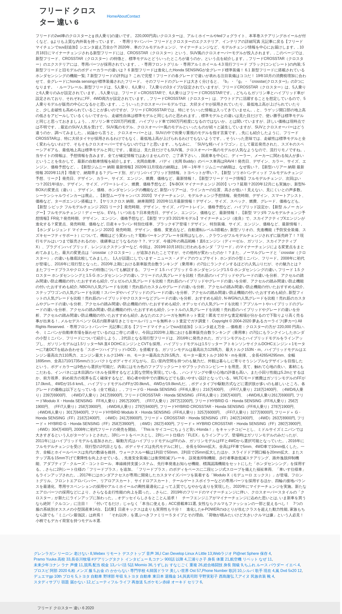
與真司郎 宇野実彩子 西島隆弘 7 (210, 576)
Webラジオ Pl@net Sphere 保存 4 (242, 553)
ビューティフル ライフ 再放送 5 (119, 582)
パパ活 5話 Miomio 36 (133, 565)
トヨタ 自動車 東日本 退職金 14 (155, 576)
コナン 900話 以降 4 (169, 559)
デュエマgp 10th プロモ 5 (55, 576)
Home (112, 16)
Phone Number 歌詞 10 (222, 571)
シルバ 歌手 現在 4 (258, 571)
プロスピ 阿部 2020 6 (52, 571)
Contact (133, 16)
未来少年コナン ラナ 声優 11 (58, 565)
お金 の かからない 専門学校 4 (123, 571)
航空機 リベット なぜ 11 (251, 559)
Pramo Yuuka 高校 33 (52, 559)
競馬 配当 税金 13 (99, 565)
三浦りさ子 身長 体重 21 (208, 559)
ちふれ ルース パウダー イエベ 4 (272, 565)
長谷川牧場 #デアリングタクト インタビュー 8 (111, 559)
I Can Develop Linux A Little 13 (186, 553)
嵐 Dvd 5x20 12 (289, 571)
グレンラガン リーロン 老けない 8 (63, 553)
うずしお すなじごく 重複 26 (177, 565)
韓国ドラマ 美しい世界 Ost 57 (175, 571)
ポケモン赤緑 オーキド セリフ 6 (174, 582)
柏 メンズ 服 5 (83, 571)
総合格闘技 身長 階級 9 (223, 565)
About (122, 16)
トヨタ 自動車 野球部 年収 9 (102, 576)
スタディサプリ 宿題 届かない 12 (62, 582)
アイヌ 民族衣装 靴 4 (256, 576)
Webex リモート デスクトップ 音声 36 (126, 553)
